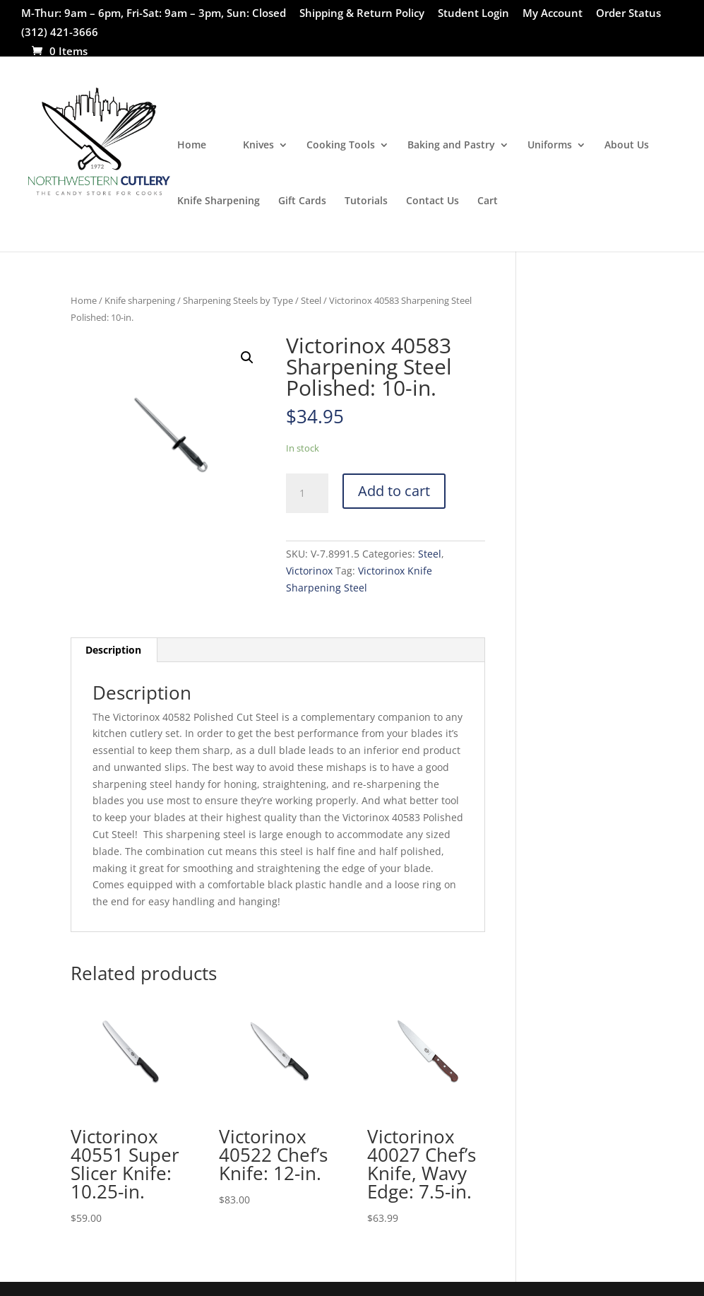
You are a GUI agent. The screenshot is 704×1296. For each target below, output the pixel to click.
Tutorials (366, 201)
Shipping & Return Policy (361, 14)
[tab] (113, 650)
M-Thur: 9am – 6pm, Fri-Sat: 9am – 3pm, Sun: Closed (153, 14)
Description (113, 649)
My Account (553, 14)
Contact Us (432, 201)
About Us (626, 145)
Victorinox (309, 570)
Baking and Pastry (451, 145)
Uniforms (549, 145)
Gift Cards (302, 201)
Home (191, 145)
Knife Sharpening (218, 201)
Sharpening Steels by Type (238, 300)
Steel (311, 300)
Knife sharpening (140, 300)
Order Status (628, 14)
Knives (258, 145)
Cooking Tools (340, 145)
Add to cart (394, 490)
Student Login (473, 14)
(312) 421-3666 (59, 33)
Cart (487, 201)
